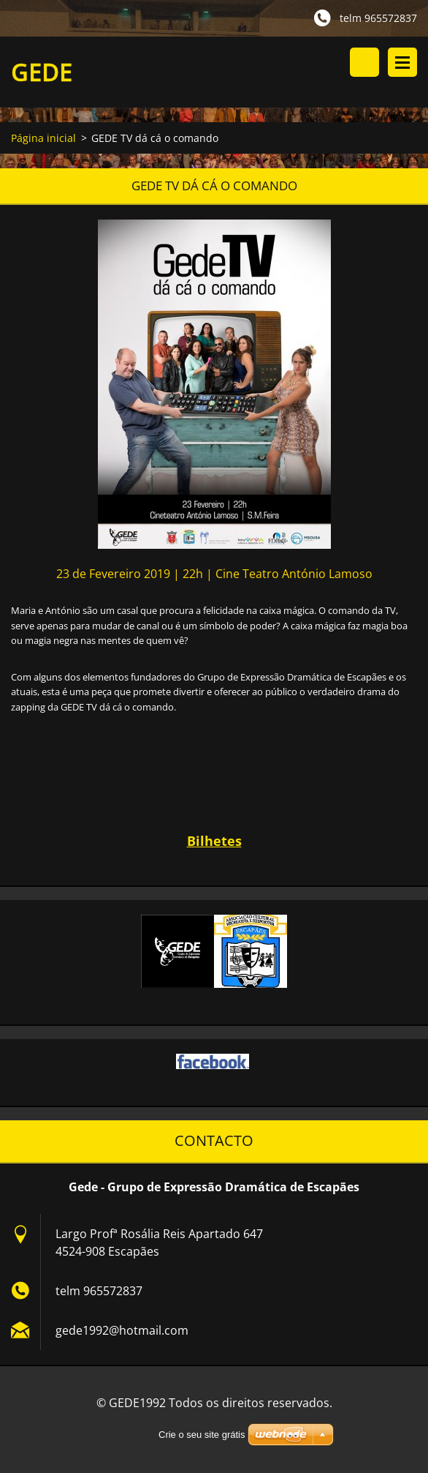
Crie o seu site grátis (201, 1434)
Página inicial (43, 138)
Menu (402, 62)
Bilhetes (214, 841)
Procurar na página (364, 62)
